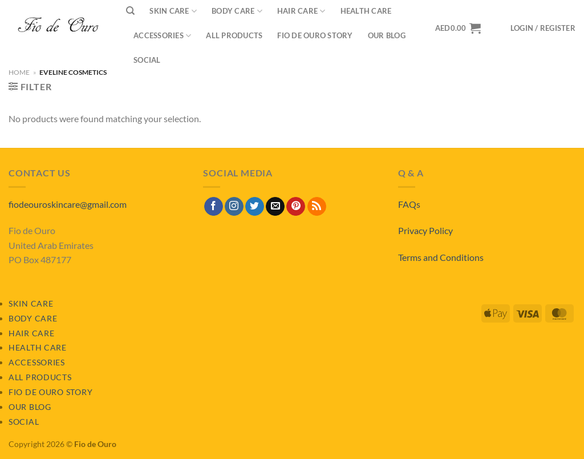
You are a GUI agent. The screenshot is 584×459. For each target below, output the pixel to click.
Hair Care (31, 333)
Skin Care (31, 303)
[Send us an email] (275, 206)
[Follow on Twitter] (254, 206)
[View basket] (458, 28)
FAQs (409, 204)
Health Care (38, 347)
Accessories (162, 35)
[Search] (130, 11)
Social (147, 60)
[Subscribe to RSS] (316, 206)
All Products (234, 35)
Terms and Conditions (441, 257)
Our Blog (386, 35)
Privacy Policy (425, 230)
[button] (542, 28)
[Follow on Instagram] (234, 206)
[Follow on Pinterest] (295, 206)
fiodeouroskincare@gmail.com (68, 204)
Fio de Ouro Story (314, 35)
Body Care (33, 318)
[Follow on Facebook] (213, 206)
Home (19, 72)
